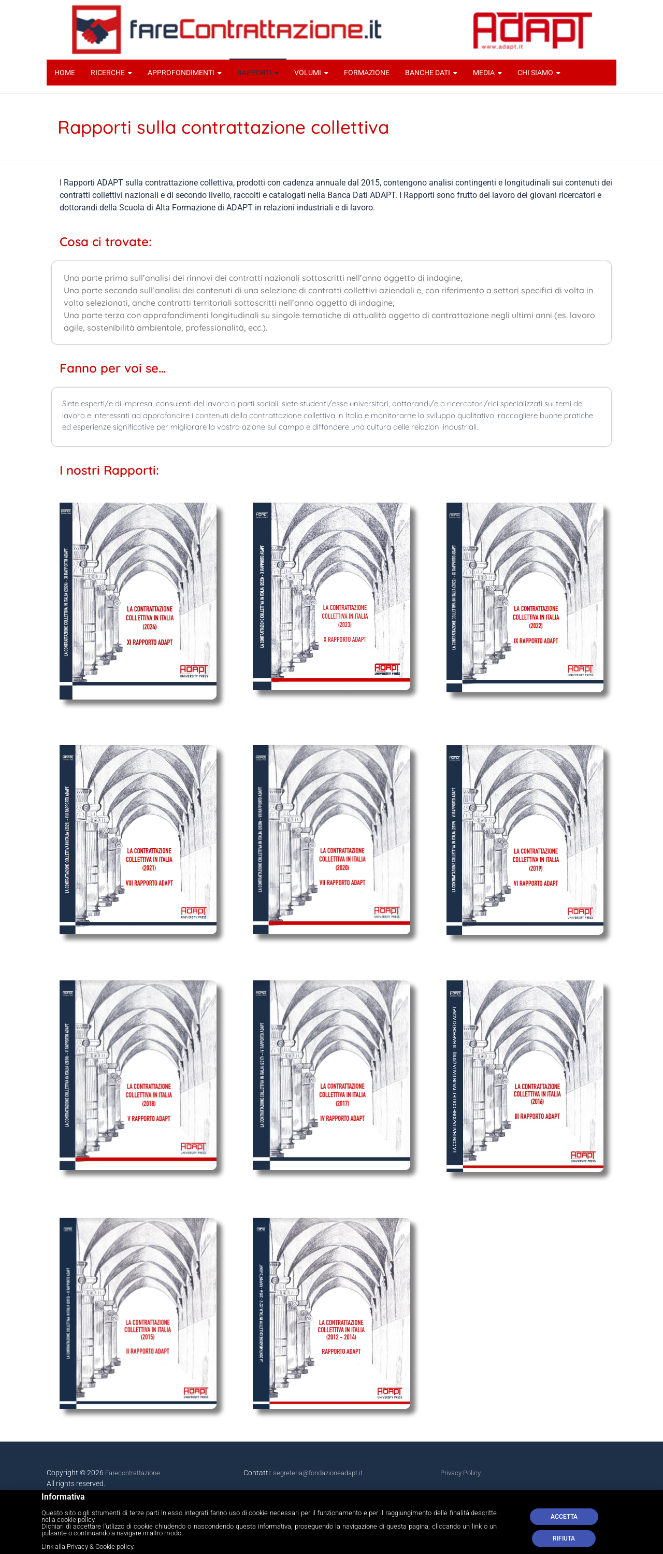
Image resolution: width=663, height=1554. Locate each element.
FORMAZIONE (367, 72)
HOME (64, 72)
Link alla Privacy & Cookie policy (87, 1550)
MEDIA (484, 72)
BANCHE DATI (427, 72)
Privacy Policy (460, 1473)
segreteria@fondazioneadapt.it (318, 1473)
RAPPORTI (254, 72)
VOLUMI (307, 72)
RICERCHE (108, 72)
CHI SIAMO (535, 72)
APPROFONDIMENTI (181, 72)
